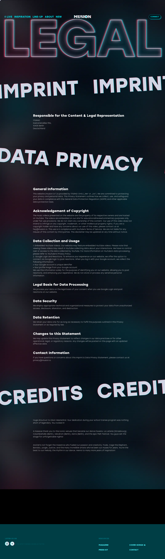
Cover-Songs (137, 545)
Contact (133, 550)
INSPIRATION (22, 16)
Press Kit (103, 550)
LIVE (8, 16)
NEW (59, 16)
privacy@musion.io (42, 360)
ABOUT (49, 16)
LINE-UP (38, 16)
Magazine (103, 545)
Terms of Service (94, 229)
